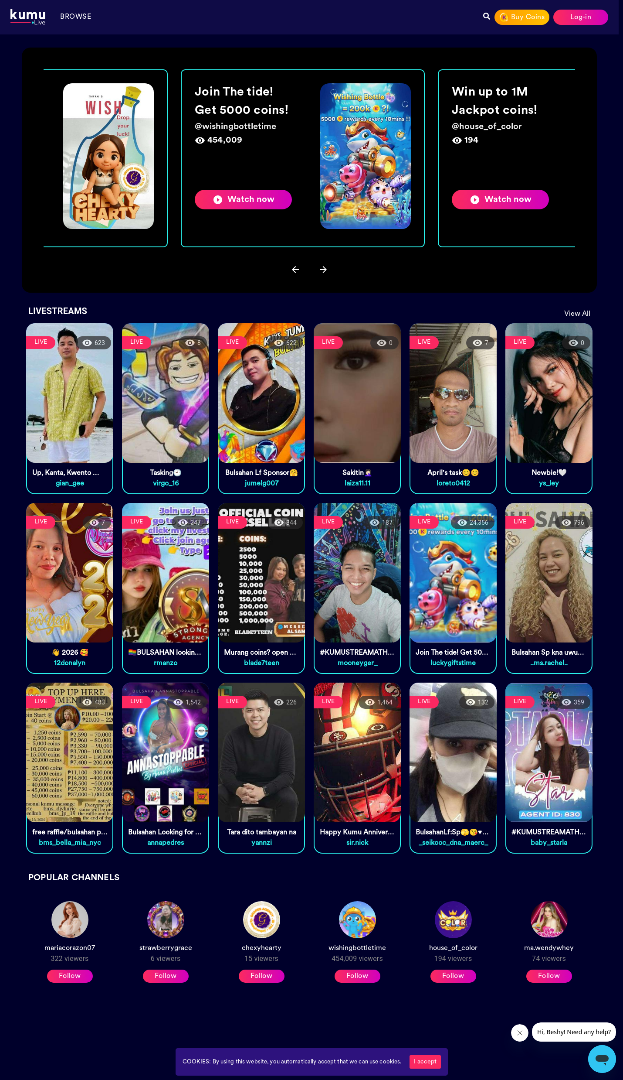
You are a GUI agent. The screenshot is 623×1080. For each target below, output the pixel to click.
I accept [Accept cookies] (425, 1062)
